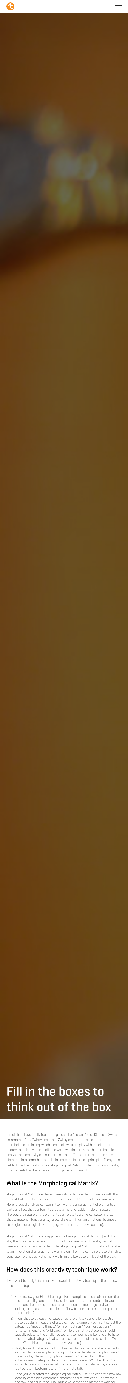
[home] (10, 6)
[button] (118, 6)
